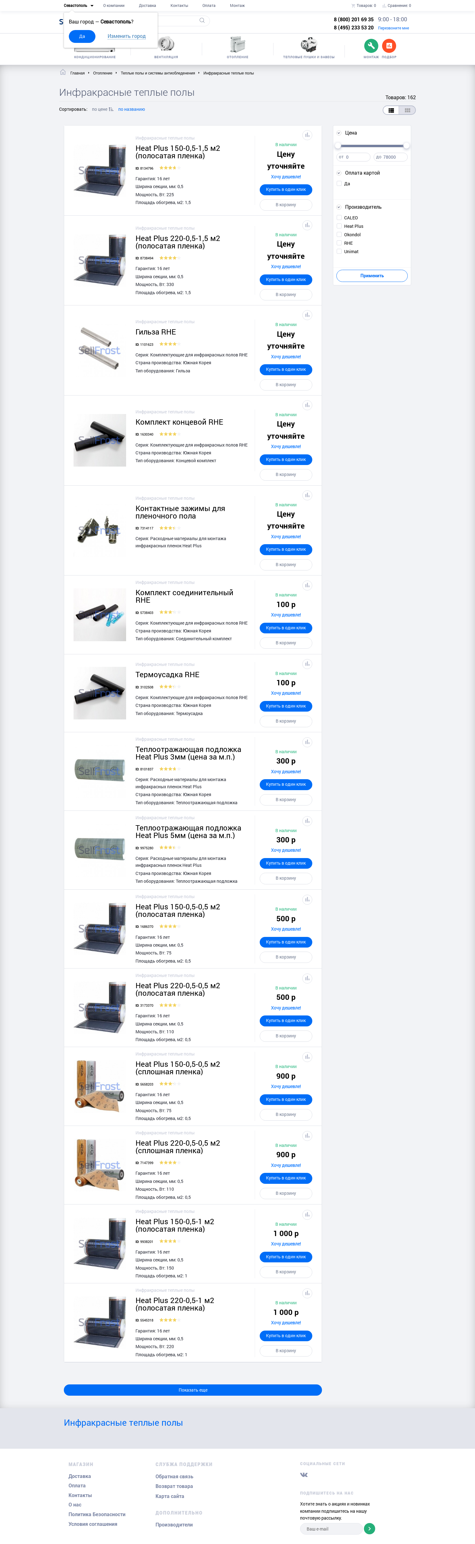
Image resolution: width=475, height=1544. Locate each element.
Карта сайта (170, 1496)
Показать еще (193, 1390)
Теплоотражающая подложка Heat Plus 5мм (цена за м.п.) (188, 831)
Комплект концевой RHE (179, 422)
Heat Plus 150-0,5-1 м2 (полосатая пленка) (174, 1225)
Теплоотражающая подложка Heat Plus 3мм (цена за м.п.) (188, 753)
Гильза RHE (155, 332)
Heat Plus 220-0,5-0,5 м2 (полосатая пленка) (177, 989)
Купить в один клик (286, 189)
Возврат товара (174, 1486)
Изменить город (127, 36)
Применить (372, 275)
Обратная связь (174, 1477)
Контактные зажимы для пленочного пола (180, 512)
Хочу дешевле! (286, 177)
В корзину (286, 204)
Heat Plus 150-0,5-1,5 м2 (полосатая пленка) (177, 152)
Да (82, 36)
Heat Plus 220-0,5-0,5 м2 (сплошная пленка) (177, 1146)
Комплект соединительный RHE (184, 596)
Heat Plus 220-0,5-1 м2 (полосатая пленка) (174, 1304)
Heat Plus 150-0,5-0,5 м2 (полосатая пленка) (177, 910)
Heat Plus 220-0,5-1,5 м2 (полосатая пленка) (177, 242)
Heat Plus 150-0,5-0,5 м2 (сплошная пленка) (177, 1067)
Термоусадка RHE (167, 674)
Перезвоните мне (393, 27)
